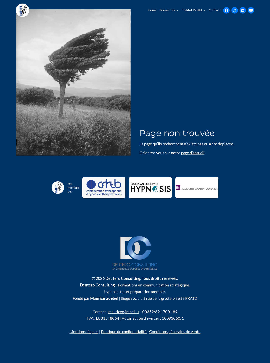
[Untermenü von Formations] (177, 10)
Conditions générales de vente (174, 331)
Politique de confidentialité (124, 331)
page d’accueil (193, 152)
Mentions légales (84, 331)
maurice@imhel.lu (123, 311)
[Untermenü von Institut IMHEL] (204, 10)
